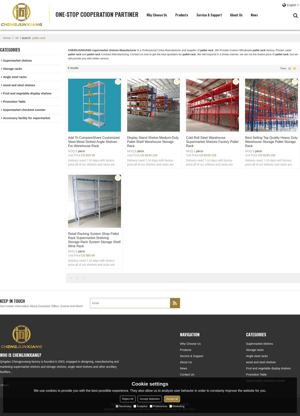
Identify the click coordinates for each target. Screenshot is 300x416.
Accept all (172, 398)
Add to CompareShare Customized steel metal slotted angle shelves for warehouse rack (94, 142)
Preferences (158, 406)
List (289, 69)
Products (181, 15)
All (16, 38)
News (254, 15)
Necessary (123, 406)
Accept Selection (150, 398)
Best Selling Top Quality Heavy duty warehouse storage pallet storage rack (271, 142)
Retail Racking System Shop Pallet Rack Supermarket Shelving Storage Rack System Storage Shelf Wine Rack (94, 240)
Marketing (176, 406)
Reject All (127, 398)
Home (7, 38)
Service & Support (209, 15)
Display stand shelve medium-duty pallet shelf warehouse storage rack (153, 142)
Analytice (140, 406)
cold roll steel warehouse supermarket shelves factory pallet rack (212, 142)
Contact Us (187, 374)
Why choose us (157, 15)
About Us (236, 15)
